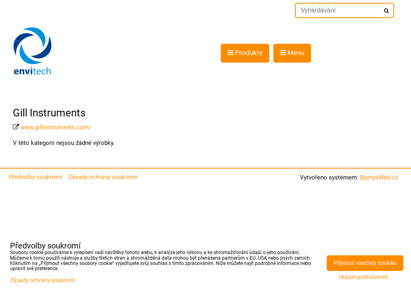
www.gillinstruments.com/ (55, 127)
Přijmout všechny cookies (365, 263)
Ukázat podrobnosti (363, 277)
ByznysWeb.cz (379, 177)
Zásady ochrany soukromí (103, 177)
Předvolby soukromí (35, 177)
